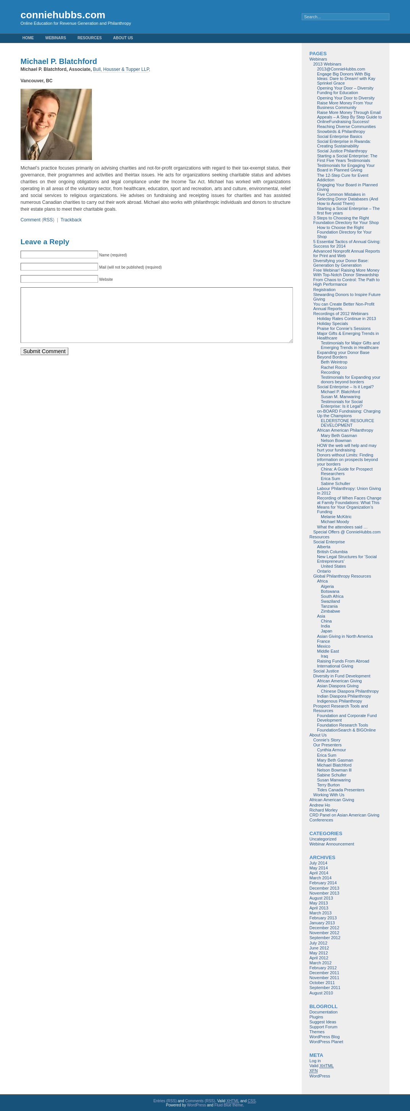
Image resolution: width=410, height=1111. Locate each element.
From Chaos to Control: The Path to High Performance (346, 282)
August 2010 (321, 993)
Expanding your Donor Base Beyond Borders (343, 354)
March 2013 (320, 913)
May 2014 (318, 868)
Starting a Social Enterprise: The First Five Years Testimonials (347, 158)
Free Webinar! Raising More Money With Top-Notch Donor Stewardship (346, 272)
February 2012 (323, 967)
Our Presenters (327, 745)
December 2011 (324, 972)
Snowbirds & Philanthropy (341, 131)
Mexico (323, 646)
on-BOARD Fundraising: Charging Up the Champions (348, 413)
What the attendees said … (342, 527)
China (326, 621)
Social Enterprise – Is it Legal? (345, 386)
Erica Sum (330, 478)
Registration (324, 289)
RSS (48, 220)
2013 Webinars (327, 64)
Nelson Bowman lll (334, 770)
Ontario (324, 571)
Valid (321, 1065)
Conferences (321, 820)
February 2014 (323, 882)
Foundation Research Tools (342, 725)
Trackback (71, 220)
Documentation (323, 1012)
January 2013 (322, 922)
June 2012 (319, 948)
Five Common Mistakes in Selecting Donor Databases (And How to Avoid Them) (347, 199)
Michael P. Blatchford (340, 391)
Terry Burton (328, 785)
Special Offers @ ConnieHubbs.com (347, 532)
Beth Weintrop (334, 362)
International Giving (335, 666)
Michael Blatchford (334, 765)
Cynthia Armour (331, 750)
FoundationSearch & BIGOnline (346, 730)
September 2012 (324, 937)
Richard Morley (323, 810)
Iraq (324, 656)
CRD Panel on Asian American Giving (344, 815)
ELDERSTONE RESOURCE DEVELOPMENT (347, 422)
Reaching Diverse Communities (346, 126)
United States (333, 566)
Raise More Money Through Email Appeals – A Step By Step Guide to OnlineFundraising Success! (349, 117)
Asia (321, 616)
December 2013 (324, 888)
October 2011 (322, 982)
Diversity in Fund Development (341, 676)
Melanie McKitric (336, 516)
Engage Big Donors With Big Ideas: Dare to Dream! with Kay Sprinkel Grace (346, 78)
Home (28, 38)
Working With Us (328, 794)
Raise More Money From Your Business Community (345, 105)
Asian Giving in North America (345, 636)
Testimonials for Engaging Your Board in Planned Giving (346, 167)
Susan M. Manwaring (340, 396)
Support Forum (323, 1027)
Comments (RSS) (200, 1101)
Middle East (328, 651)
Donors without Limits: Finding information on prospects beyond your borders (347, 459)
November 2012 (324, 932)
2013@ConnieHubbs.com (341, 69)
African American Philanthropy (345, 430)
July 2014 (318, 863)
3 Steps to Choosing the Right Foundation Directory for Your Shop (346, 220)
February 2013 (323, 918)
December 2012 (324, 927)
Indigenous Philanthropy (339, 701)
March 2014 (320, 878)
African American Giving (339, 681)
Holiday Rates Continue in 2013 (346, 318)
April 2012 (318, 958)
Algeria (327, 586)
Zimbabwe (330, 611)
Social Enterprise (329, 541)
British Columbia (332, 551)
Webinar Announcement (331, 844)
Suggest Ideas (322, 1022)
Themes (317, 1031)
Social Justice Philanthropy (342, 151)
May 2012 (318, 953)
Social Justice (326, 671)
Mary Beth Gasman (339, 435)
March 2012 (320, 963)
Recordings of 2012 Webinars (340, 313)
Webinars (55, 38)
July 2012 (318, 943)
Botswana (330, 591)
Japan (326, 631)
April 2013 (318, 908)
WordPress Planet (326, 1041)
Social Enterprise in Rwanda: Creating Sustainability (344, 143)
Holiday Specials (332, 323)
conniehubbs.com (63, 15)
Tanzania (329, 606)
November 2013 (324, 893)
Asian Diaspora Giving (338, 686)
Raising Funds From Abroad (343, 661)
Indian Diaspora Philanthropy (344, 696)
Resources (89, 38)
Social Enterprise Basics (339, 136)
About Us (123, 38)
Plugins (316, 1017)
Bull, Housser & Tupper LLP (121, 69)
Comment (30, 220)
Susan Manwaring (334, 780)
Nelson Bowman (336, 440)
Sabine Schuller (335, 483)
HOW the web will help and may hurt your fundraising (346, 447)
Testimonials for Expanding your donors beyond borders (350, 379)
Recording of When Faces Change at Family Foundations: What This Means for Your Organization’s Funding (349, 505)
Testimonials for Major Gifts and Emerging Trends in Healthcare (350, 345)
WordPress (319, 1076)
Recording (330, 372)
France (323, 641)
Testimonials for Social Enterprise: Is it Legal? (341, 403)
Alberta (323, 546)
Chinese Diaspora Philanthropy (350, 691)
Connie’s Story (326, 740)
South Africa (332, 596)
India (325, 626)
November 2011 (324, 977)
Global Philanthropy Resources (342, 576)
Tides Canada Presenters (340, 790)
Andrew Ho (319, 805)
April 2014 (318, 873)
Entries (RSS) (165, 1101)
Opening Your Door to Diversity (346, 98)
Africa (322, 581)
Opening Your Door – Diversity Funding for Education (345, 90)
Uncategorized (322, 839)
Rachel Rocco (334, 367)
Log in (315, 1060)
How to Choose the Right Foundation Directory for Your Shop (344, 232)
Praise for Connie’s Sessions (343, 328)
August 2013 (321, 898)
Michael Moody (335, 521)
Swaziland (330, 601)
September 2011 (324, 987)
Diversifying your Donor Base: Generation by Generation (341, 262)
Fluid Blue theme (228, 1105)
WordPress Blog (324, 1036)
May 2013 (318, 903)
